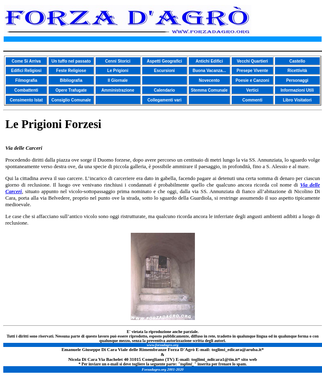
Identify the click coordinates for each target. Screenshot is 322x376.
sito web (249, 359)
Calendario (164, 90)
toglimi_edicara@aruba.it (237, 349)
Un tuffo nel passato (71, 61)
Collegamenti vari (164, 100)
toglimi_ (199, 359)
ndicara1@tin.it (222, 359)
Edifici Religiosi (26, 70)
